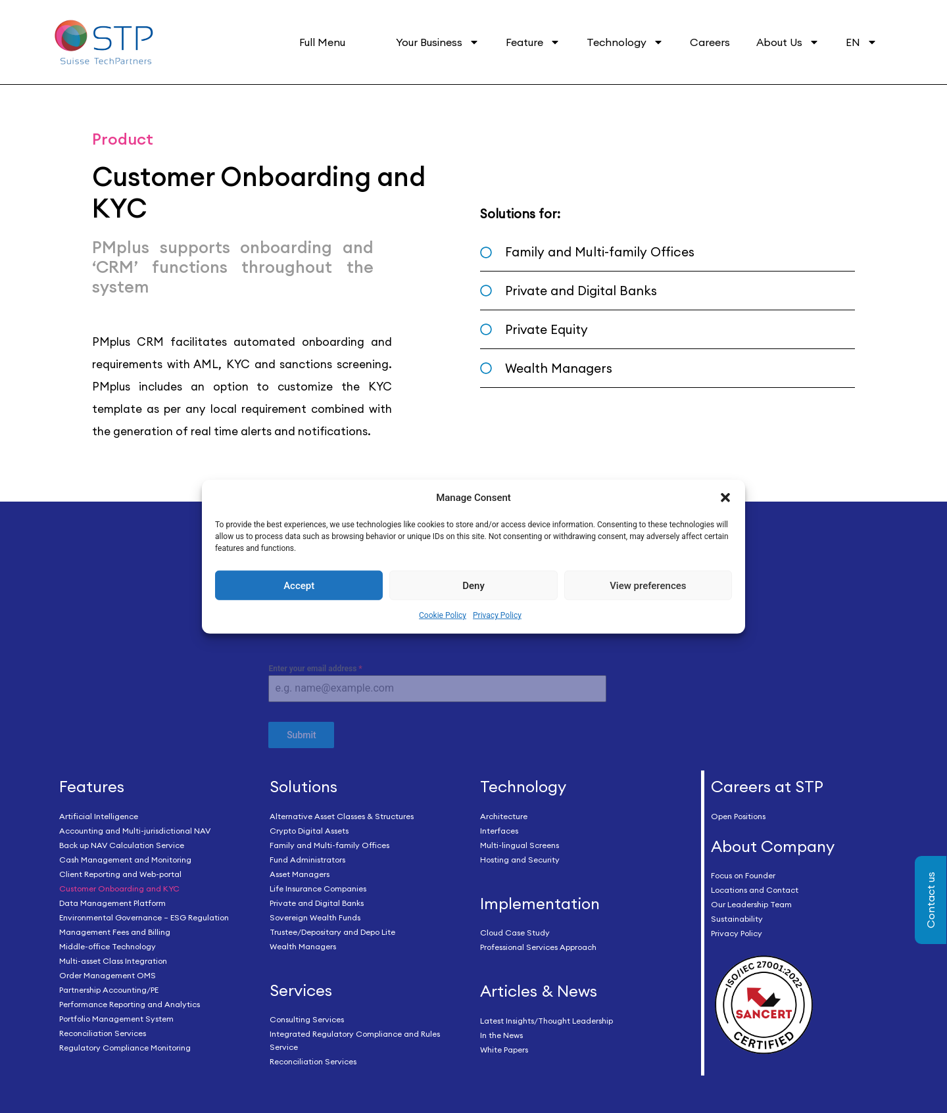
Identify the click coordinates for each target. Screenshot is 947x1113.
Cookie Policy (442, 615)
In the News (501, 1033)
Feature (533, 42)
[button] (725, 497)
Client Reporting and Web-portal (120, 871)
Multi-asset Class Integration (113, 958)
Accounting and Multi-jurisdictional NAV (134, 828)
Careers (710, 42)
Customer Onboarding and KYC (119, 886)
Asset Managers (299, 871)
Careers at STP (767, 783)
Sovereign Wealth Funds (315, 915)
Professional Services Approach (538, 945)
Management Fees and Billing (114, 929)
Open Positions (738, 813)
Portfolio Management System (116, 1016)
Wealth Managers (303, 944)
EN (861, 42)
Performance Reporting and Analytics (129, 1001)
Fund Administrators (307, 857)
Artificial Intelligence (98, 813)
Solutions (303, 783)
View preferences (648, 586)
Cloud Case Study (515, 930)
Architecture (503, 813)
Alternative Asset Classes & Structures (342, 813)
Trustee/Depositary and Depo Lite (332, 929)
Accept (298, 586)
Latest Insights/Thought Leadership (546, 1019)
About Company (773, 843)
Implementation (540, 901)
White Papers (504, 1048)
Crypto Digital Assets (309, 828)
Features (91, 783)
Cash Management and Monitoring (125, 857)
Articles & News (538, 989)
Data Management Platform (112, 900)
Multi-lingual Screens (519, 842)
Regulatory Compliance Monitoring (125, 1045)
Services (301, 987)
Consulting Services (307, 1017)
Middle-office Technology (107, 944)
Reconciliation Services (102, 1030)
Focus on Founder (743, 873)
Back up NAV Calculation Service (121, 842)
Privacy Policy (497, 615)
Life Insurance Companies (318, 886)
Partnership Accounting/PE (108, 987)
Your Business (437, 42)
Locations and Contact (754, 888)
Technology (625, 42)
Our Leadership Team (751, 902)
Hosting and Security (520, 857)
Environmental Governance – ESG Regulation (144, 915)
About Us (787, 42)
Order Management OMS (107, 973)
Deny (473, 586)
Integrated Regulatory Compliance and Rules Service (355, 1038)
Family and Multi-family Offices (329, 842)
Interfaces (499, 828)
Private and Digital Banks (317, 900)
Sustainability (737, 917)
